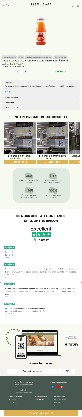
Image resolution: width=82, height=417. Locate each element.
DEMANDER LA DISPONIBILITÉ (41, 413)
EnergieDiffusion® (16, 64)
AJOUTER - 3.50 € (20, 162)
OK (67, 371)
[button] (41, 82)
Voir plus (8, 91)
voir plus (15, 275)
